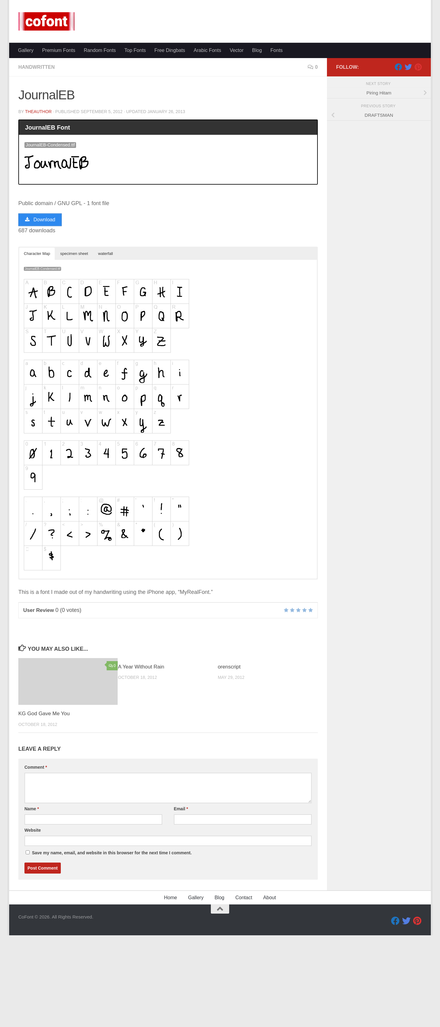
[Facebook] (398, 158)
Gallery (26, 142)
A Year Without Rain (141, 758)
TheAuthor (38, 203)
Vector (237, 142)
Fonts (276, 142)
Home (170, 989)
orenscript (229, 758)
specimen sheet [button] (74, 345)
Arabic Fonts (207, 142)
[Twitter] (408, 158)
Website (32, 921)
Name (31, 900)
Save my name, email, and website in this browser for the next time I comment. (112, 944)
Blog (257, 142)
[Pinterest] (418, 158)
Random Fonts (100, 142)
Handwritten (36, 158)
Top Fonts (135, 142)
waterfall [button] (105, 345)
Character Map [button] (37, 345)
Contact (243, 989)
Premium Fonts (58, 142)
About (269, 989)
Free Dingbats (169, 142)
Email (181, 900)
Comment (35, 858)
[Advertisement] (220, 88)
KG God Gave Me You (44, 805)
